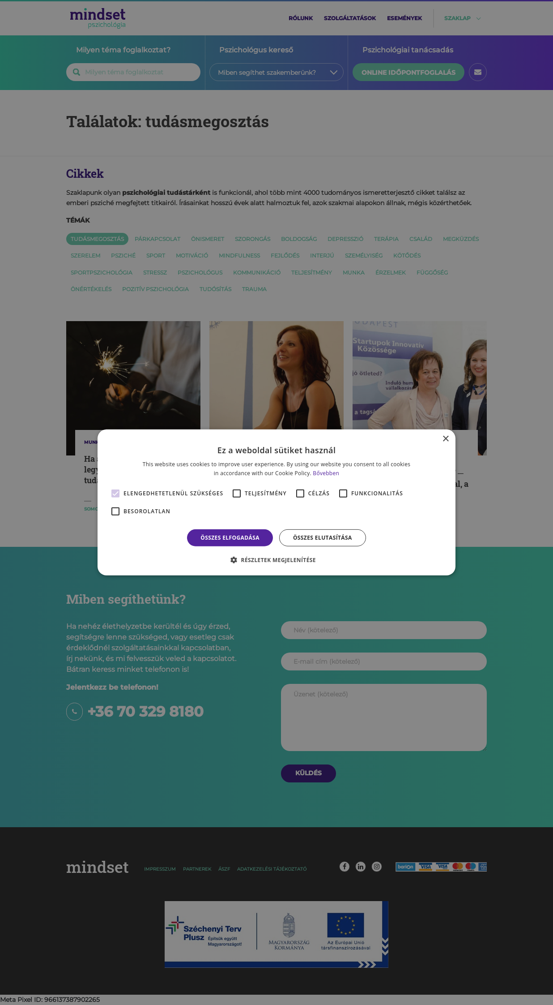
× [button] (445, 439)
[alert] (276, 502)
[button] (276, 559)
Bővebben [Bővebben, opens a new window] (326, 473)
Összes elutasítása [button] (322, 537)
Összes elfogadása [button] (229, 537)
